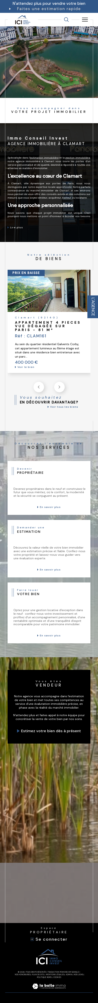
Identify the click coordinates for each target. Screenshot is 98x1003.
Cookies (57, 977)
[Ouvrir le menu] (84, 19)
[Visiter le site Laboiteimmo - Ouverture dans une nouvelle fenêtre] (49, 990)
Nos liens (78, 974)
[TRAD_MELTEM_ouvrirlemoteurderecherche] (66, 19)
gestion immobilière (77, 157)
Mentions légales (55, 974)
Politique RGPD (44, 977)
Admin (69, 974)
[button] (59, 387)
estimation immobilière (44, 157)
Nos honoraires (22, 974)
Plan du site (38, 974)
